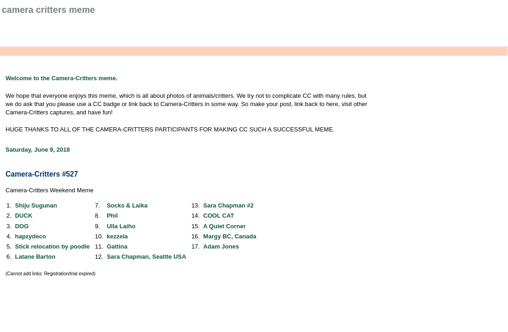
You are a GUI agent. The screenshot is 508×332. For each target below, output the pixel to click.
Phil (112, 215)
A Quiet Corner (224, 226)
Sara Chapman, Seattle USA (146, 256)
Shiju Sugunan (36, 205)
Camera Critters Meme (48, 10)
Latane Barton (35, 256)
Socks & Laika (127, 205)
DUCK (23, 215)
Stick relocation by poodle (52, 246)
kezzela (117, 236)
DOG (22, 226)
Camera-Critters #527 (42, 174)
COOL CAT (218, 215)
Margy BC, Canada (229, 236)
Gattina (117, 246)
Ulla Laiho (121, 226)
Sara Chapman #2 (228, 205)
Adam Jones (221, 246)
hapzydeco (30, 236)
